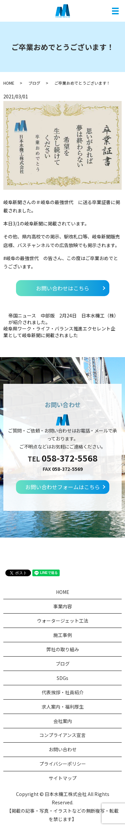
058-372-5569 (67, 469)
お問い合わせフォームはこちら (62, 487)
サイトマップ (63, 778)
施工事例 (62, 635)
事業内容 (62, 606)
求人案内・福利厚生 (63, 706)
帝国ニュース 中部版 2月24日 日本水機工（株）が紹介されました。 (63, 318)
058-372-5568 (70, 458)
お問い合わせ (63, 749)
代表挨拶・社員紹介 (63, 692)
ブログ (34, 83)
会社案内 (62, 721)
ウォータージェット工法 (62, 620)
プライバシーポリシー (62, 763)
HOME (8, 83)
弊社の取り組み (62, 649)
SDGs (62, 678)
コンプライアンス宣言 (62, 735)
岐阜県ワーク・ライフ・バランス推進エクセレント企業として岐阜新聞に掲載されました (59, 331)
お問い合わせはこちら (62, 288)
